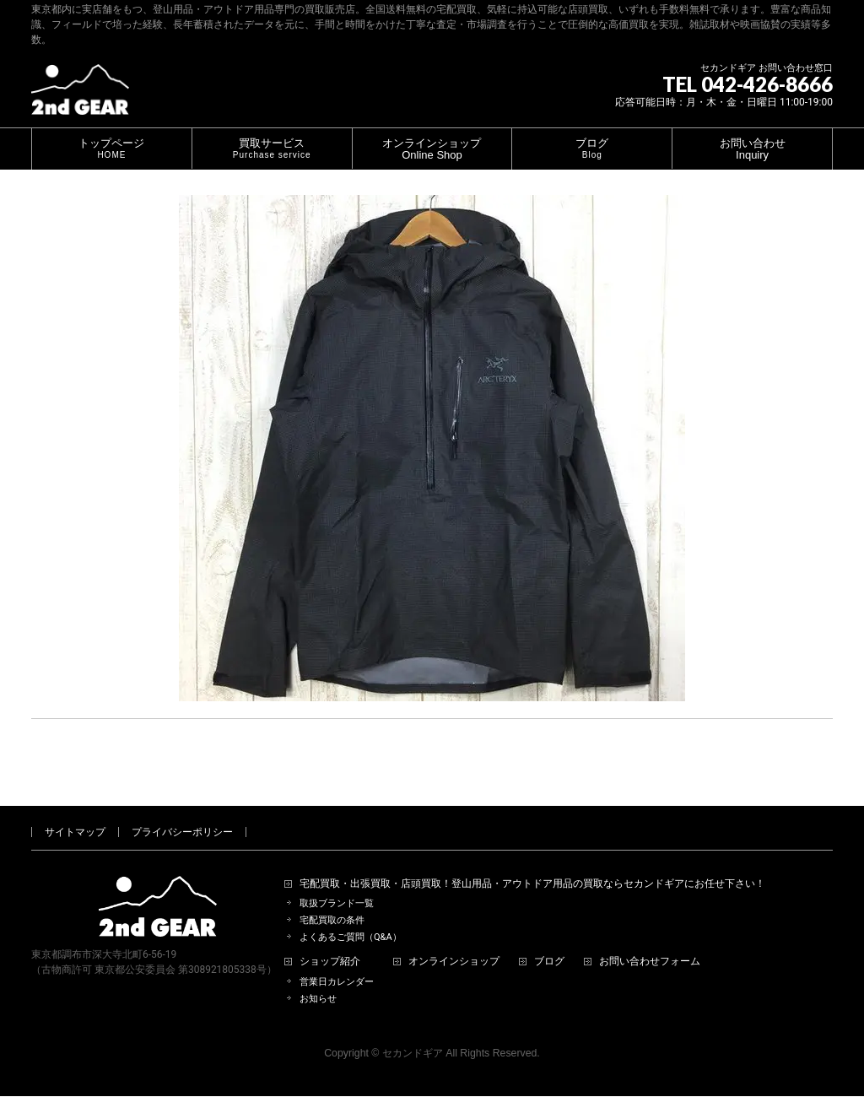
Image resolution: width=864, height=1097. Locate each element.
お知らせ (318, 979)
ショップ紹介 (330, 942)
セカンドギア (412, 1034)
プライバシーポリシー (182, 813)
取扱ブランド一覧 (337, 883)
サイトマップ (75, 813)
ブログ (549, 942)
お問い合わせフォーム (649, 942)
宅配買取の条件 (332, 900)
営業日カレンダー (337, 962)
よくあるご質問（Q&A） (351, 917)
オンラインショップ (454, 942)
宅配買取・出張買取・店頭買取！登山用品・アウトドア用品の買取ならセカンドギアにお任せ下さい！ (532, 864)
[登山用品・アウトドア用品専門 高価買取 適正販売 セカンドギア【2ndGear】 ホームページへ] (80, 95)
